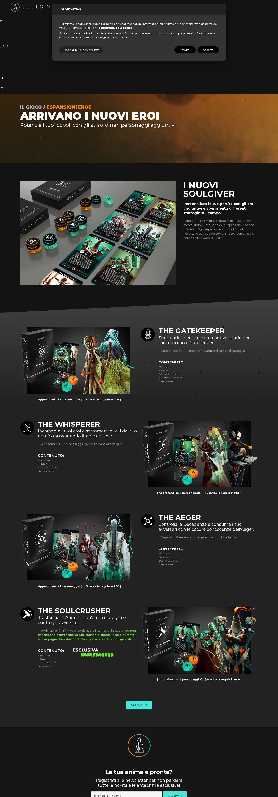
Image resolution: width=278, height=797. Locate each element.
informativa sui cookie (116, 27)
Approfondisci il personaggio (59, 319)
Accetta (208, 50)
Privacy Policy (156, 727)
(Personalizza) (105, 775)
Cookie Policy (91, 775)
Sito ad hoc (118, 775)
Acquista (139, 625)
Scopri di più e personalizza (81, 50)
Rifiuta (185, 50)
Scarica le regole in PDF (102, 319)
